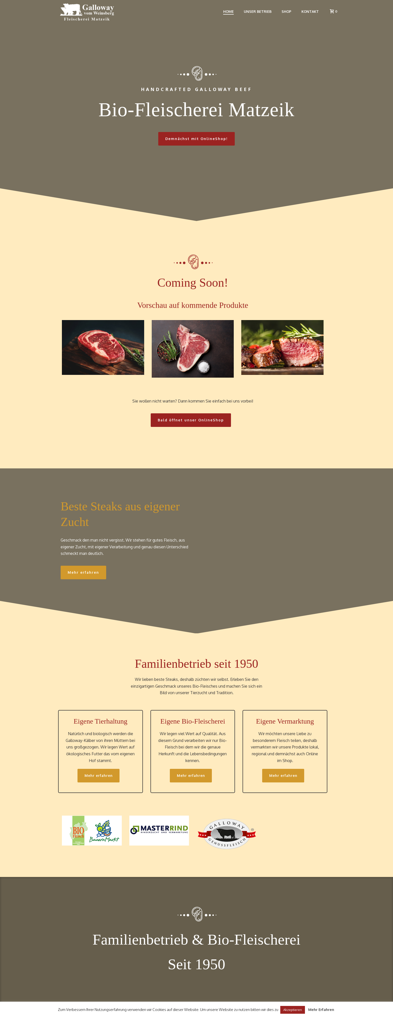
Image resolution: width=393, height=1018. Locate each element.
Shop (286, 11)
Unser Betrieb (257, 11)
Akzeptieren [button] (292, 1010)
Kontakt (310, 11)
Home (228, 11)
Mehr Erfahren (321, 1009)
